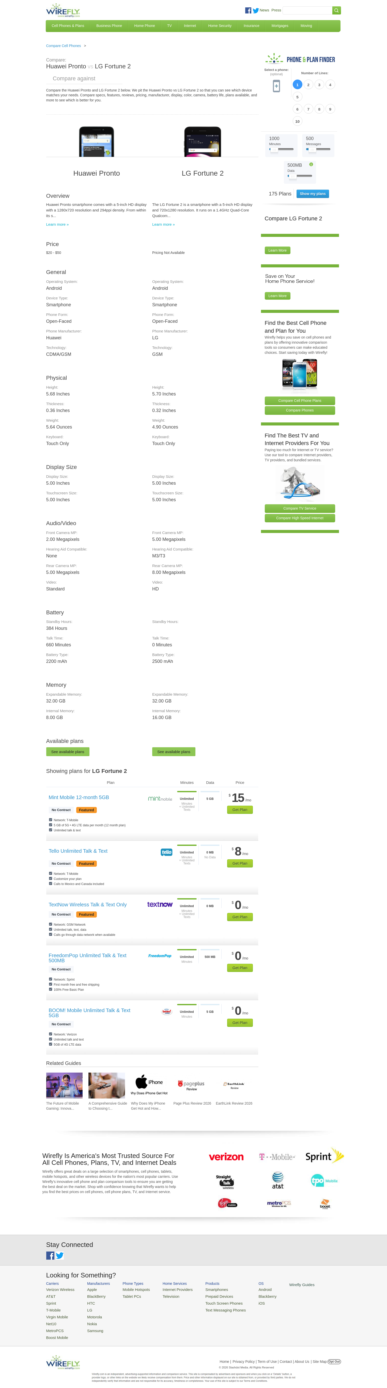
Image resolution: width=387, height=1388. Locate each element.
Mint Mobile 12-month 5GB (79, 797)
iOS (244, 1301)
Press (276, 10)
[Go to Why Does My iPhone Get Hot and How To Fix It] (149, 1086)
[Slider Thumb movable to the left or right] (274, 121)
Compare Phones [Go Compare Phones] (300, 381)
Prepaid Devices (206, 1295)
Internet (190, 26)
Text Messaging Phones (211, 1307)
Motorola (89, 1314)
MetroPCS (53, 1326)
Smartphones (204, 1289)
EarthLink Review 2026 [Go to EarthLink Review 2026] (234, 1103)
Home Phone (144, 26)
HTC (86, 1301)
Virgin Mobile (55, 1314)
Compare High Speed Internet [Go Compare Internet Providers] (299, 488)
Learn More (278, 221)
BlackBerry (91, 1295)
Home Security (219, 26)
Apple (87, 1289)
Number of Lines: (315, 73)
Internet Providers (168, 1289)
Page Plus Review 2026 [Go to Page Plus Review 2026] (192, 1103)
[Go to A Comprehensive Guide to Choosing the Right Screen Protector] (106, 1086)
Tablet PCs (127, 1295)
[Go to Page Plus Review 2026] (191, 1086)
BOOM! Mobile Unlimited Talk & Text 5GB (90, 1013)
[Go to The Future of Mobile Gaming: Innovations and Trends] (64, 1086)
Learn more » (57, 224)
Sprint (50, 1301)
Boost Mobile (55, 1332)
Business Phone (109, 26)
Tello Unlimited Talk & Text (78, 850)
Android (247, 1289)
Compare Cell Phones (63, 46)
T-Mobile (52, 1307)
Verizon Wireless (58, 1289)
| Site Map (319, 1356)
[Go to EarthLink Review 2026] (234, 1086)
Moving (306, 26)
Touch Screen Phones (210, 1301)
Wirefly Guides (281, 1284)
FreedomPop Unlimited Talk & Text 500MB (88, 958)
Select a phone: (276, 72)
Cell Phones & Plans (68, 26)
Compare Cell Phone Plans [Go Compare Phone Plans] (299, 371)
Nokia (87, 1320)
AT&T (50, 1295)
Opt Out (334, 1356)
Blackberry (249, 1295)
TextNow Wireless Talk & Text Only (88, 904)
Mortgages (280, 26)
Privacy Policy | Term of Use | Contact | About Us (271, 1356)
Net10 (50, 1320)
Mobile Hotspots (131, 1289)
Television (162, 1295)
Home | (225, 1356)
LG (85, 1307)
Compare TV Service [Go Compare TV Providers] (299, 479)
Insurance (251, 26)
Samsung (90, 1326)
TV (169, 26)
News (264, 10)
